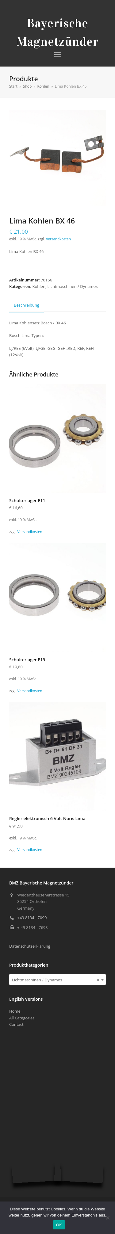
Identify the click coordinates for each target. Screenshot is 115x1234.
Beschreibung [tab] (26, 305)
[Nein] (107, 1218)
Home (15, 1011)
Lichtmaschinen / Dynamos (73, 286)
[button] (57, 54)
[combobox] (57, 979)
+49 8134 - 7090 (32, 917)
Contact (16, 1024)
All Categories (21, 1018)
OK (59, 1225)
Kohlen (39, 286)
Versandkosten (58, 238)
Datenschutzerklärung (29, 946)
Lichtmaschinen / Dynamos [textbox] (55, 979)
